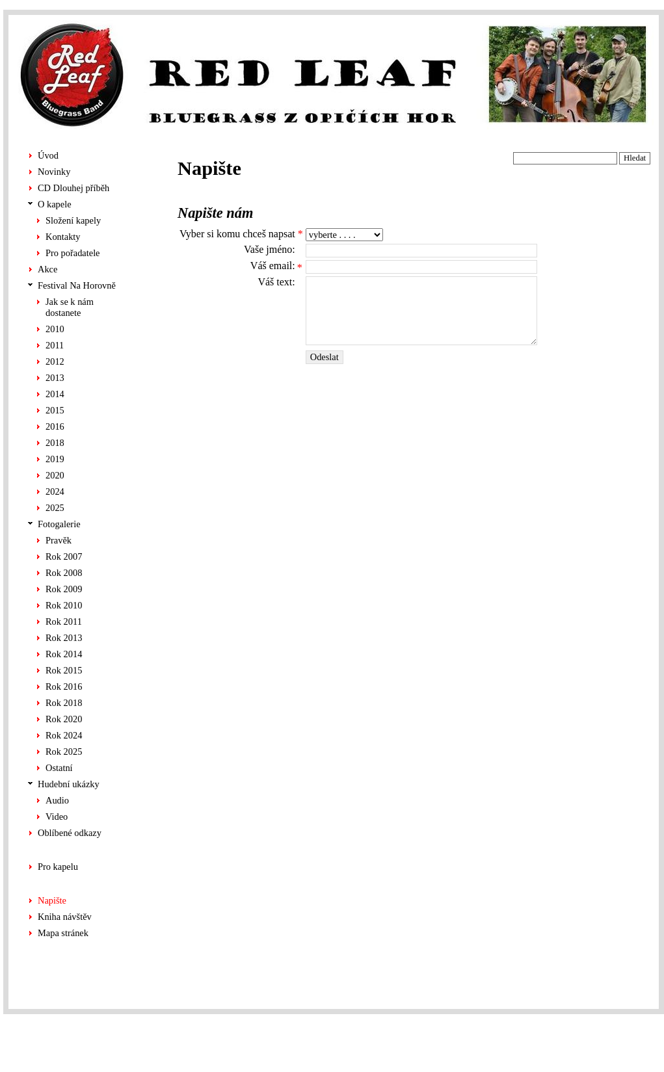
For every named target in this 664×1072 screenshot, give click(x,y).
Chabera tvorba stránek (612, 1036)
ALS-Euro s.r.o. (626, 1050)
